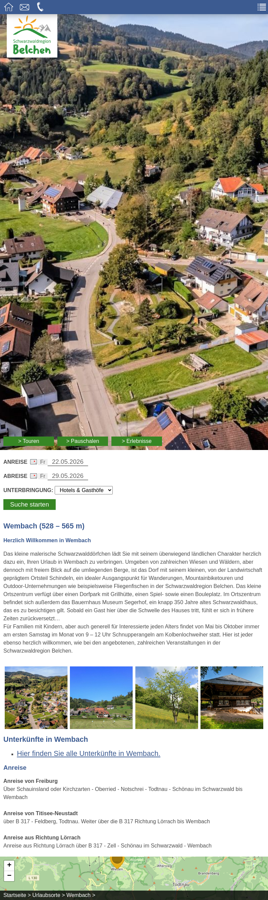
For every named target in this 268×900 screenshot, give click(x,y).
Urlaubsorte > (48, 895)
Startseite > (17, 895)
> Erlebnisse (137, 441)
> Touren (28, 441)
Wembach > (81, 895)
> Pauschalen (82, 441)
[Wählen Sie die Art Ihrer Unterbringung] (84, 490)
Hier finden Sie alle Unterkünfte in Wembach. (88, 754)
